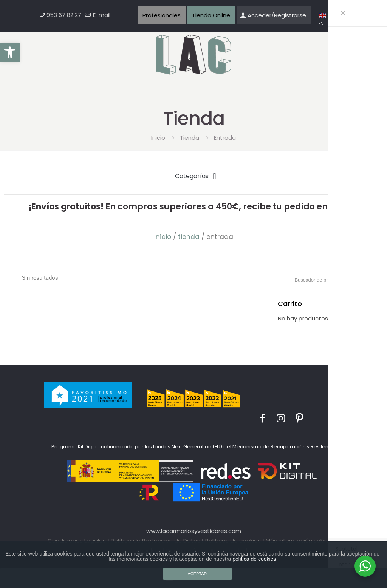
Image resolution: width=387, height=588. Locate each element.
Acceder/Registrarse (273, 15)
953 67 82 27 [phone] (63, 15)
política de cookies (254, 559)
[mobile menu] (335, 54)
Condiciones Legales (77, 541)
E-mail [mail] (100, 15)
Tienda (189, 138)
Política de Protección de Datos (155, 541)
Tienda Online (211, 15)
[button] (10, 52)
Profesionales (161, 15)
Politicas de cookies (233, 541)
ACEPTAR (197, 573)
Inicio (158, 138)
